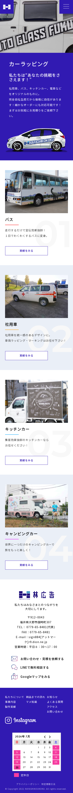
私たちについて (14, 697)
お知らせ (52, 697)
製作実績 (10, 707)
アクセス (52, 707)
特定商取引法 (48, 784)
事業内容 (10, 702)
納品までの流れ (35, 697)
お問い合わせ (55, 711)
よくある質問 (55, 702)
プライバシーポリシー (28, 784)
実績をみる (26, 250)
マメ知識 (31, 702)
